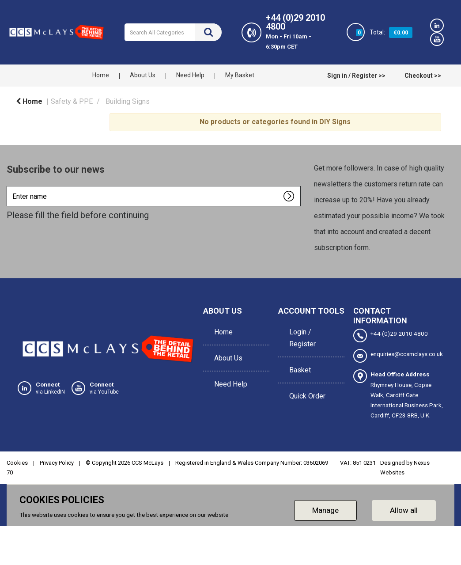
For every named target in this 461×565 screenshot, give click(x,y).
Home (100, 75)
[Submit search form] (208, 32)
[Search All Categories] (173, 32)
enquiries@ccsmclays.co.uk (398, 356)
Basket (298, 360)
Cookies (17, 462)
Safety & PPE (72, 101)
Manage (325, 510)
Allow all (404, 510)
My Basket (239, 75)
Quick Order (305, 380)
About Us (142, 75)
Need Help (190, 75)
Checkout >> (422, 75)
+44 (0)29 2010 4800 (390, 335)
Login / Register (300, 335)
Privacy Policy (57, 462)
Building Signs (128, 101)
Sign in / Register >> (356, 75)
